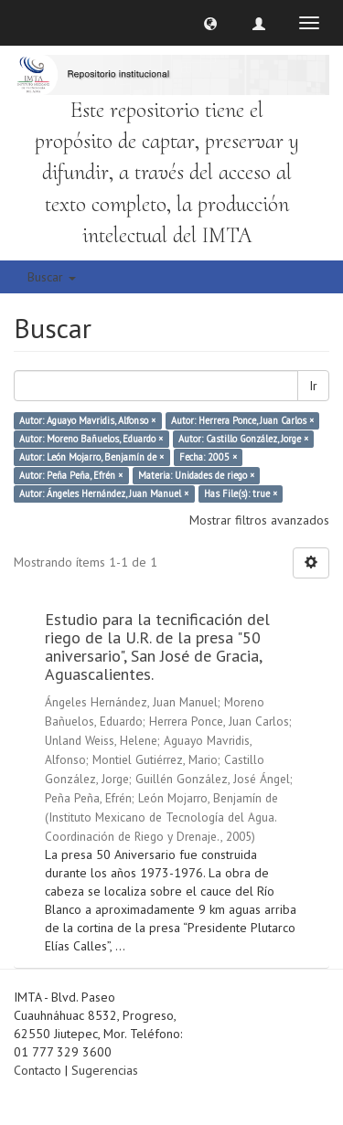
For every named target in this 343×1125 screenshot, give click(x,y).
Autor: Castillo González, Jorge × (243, 438)
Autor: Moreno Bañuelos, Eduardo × (91, 438)
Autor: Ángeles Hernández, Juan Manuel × (103, 493)
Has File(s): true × (240, 493)
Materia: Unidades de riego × (196, 475)
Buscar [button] (51, 277)
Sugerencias (104, 1070)
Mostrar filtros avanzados (259, 520)
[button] (210, 22)
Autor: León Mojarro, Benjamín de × (91, 457)
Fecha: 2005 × (208, 457)
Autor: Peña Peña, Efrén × (71, 475)
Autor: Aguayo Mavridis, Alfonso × (87, 420)
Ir (313, 385)
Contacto (37, 1070)
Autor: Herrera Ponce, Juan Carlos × (242, 420)
